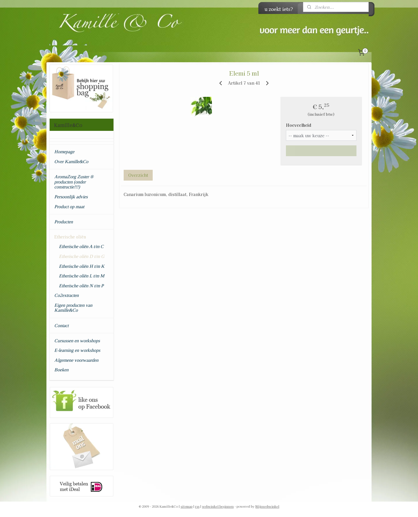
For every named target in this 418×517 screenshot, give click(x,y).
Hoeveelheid (298, 125)
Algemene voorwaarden (76, 360)
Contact (61, 325)
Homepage (64, 151)
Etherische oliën (70, 236)
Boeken (61, 369)
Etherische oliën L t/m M (81, 275)
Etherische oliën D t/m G (82, 256)
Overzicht (138, 175)
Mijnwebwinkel (267, 506)
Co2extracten (66, 295)
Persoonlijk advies (71, 196)
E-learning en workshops (77, 350)
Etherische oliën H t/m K (82, 266)
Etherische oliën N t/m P (81, 285)
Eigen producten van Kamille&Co (73, 308)
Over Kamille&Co (71, 161)
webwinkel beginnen (218, 506)
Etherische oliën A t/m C (81, 246)
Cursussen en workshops (77, 340)
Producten (63, 221)
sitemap (186, 506)
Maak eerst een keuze (321, 151)
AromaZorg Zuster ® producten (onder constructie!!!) (73, 181)
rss (197, 506)
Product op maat (69, 206)
